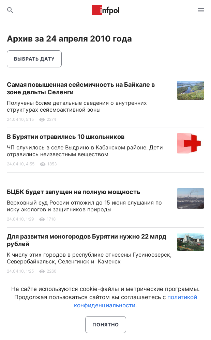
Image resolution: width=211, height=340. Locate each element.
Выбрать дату (34, 59)
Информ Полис (105, 10)
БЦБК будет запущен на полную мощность (73, 191)
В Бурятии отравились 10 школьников (65, 136)
